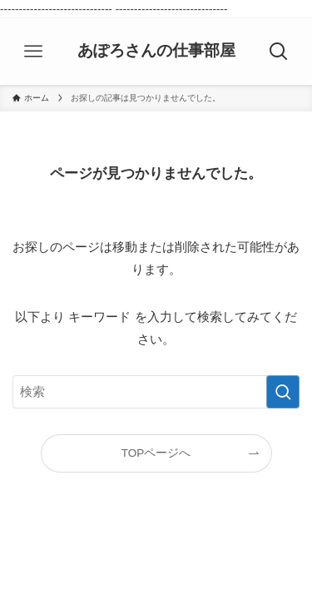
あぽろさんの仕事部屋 (156, 51)
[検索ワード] (156, 391)
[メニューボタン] (33, 51)
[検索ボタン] (278, 51)
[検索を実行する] (283, 391)
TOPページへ (156, 453)
